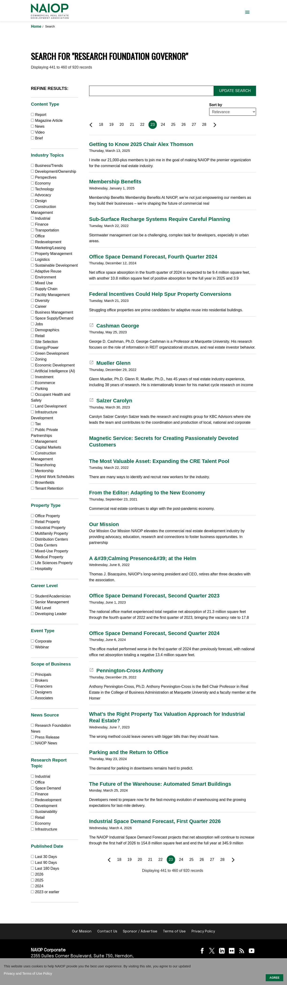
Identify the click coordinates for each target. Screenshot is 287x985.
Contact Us (107, 931)
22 (142, 125)
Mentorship (42, 471)
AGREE (274, 977)
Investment (42, 377)
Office (38, 236)
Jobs (37, 324)
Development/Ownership (53, 171)
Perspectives (44, 177)
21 (132, 125)
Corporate (41, 641)
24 (163, 125)
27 (194, 125)
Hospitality (41, 569)
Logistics (40, 260)
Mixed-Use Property (49, 551)
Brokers (39, 680)
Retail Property (45, 522)
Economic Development (53, 365)
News (37, 126)
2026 (39, 874)
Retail (38, 336)
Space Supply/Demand (52, 318)
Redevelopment (46, 242)
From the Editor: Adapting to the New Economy (147, 493)
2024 (39, 886)
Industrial (40, 218)
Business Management (52, 312)
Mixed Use (42, 283)
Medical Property (47, 557)
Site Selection (44, 342)
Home (36, 26)
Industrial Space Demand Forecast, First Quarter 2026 (155, 821)
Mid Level (41, 608)
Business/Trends (47, 166)
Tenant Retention (47, 488)
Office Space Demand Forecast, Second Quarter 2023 (154, 596)
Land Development (49, 406)
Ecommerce (43, 383)
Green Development (50, 353)
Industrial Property (48, 528)
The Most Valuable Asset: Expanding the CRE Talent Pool (159, 461)
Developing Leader (49, 614)
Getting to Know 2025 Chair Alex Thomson (141, 144)
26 (183, 125)
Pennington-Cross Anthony (126, 670)
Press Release (45, 737)
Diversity (40, 301)
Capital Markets (46, 447)
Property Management (51, 254)
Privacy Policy (203, 931)
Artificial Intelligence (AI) (53, 371)
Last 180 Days (47, 868)
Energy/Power (45, 348)
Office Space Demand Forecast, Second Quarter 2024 (154, 633)
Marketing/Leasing (48, 248)
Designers (41, 692)
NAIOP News (44, 743)
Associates (42, 698)
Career (38, 306)
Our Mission (104, 524)
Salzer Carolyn (110, 401)
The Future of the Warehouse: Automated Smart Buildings (160, 784)
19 (111, 125)
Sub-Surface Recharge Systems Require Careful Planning (159, 219)
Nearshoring (43, 465)
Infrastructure (44, 829)
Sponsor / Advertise (140, 931)
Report (38, 115)
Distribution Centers (49, 539)
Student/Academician (51, 596)
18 (101, 125)
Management (44, 441)
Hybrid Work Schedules (52, 477)
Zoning (38, 359)
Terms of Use (174, 931)
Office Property (45, 516)
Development (44, 806)
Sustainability (44, 812)
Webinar (40, 647)
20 (122, 125)
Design (39, 201)
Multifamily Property (49, 533)
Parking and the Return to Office (128, 752)
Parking (39, 389)
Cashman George (114, 326)
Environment (43, 277)
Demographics (45, 330)
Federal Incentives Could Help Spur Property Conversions (160, 294)
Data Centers (44, 545)
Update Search (235, 91)
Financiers (41, 686)
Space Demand (46, 788)
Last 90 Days (46, 863)
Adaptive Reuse (46, 271)
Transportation (45, 230)
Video (38, 132)
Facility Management (50, 295)
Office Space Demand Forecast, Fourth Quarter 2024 (153, 257)
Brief (37, 138)
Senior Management (50, 602)
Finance (39, 224)
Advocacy (41, 195)
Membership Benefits (115, 182)
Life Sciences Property (52, 563)
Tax (36, 424)
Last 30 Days (46, 857)
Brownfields (42, 483)
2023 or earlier (47, 892)
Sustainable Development (54, 265)
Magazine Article (47, 121)
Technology (42, 189)
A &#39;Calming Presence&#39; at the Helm (142, 558)
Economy (41, 183)
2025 (39, 880)
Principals (41, 675)
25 (173, 125)
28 (204, 125)
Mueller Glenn (110, 363)
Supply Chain (44, 289)
